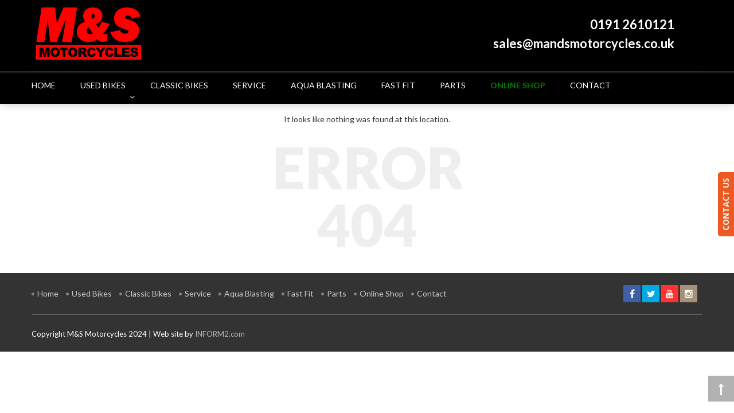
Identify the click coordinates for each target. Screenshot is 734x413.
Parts (336, 293)
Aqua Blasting (249, 293)
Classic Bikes (148, 293)
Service (198, 293)
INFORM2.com (220, 333)
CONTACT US (725, 204)
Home (47, 293)
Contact (432, 293)
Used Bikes (92, 293)
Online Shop (382, 293)
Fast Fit (300, 293)
